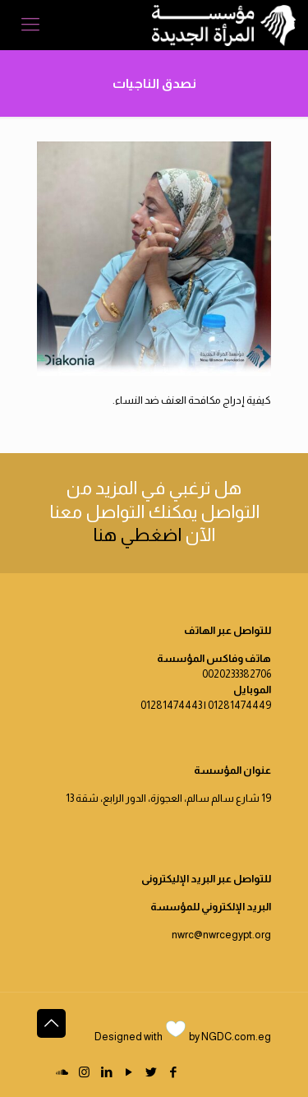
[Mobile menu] (30, 25)
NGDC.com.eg (236, 1036)
